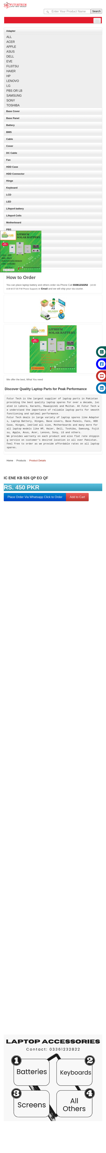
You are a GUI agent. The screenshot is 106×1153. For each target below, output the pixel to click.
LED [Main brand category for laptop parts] (8, 201)
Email (44, 288)
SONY (10, 100)
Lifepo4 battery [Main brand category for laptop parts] (15, 208)
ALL (9, 37)
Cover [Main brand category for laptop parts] (9, 146)
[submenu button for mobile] (97, 20)
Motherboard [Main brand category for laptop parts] (13, 222)
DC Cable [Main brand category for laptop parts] (11, 153)
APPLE (11, 46)
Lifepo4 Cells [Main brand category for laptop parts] (13, 215)
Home (10, 460)
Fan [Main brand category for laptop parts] (8, 159)
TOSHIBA (13, 105)
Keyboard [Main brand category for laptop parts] (12, 187)
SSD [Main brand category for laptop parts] (8, 236)
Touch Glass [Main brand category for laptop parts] (13, 250)
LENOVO (12, 81)
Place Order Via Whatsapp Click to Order (35, 497)
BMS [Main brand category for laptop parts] (9, 132)
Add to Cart (77, 497)
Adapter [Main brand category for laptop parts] (10, 31)
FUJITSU (12, 66)
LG (8, 85)
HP (8, 76)
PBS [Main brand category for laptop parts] (8, 229)
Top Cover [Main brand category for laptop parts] (12, 243)
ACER (10, 41)
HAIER (11, 71)
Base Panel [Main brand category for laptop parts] (12, 118)
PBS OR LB (14, 90)
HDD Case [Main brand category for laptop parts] (12, 166)
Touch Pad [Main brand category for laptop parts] (12, 257)
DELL (10, 56)
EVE (9, 61)
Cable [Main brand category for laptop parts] (9, 139)
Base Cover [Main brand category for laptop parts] (13, 111)
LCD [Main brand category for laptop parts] (8, 194)
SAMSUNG (14, 95)
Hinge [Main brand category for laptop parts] (9, 180)
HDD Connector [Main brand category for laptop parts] (15, 173)
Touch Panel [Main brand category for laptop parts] (13, 264)
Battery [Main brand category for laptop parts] (10, 125)
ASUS (10, 51)
